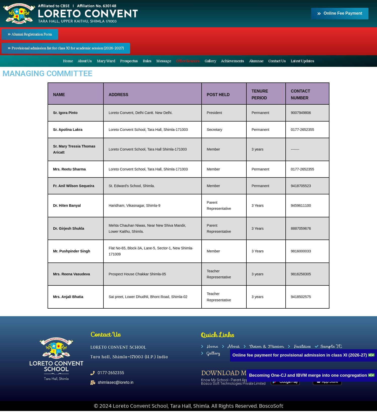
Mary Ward (106, 61)
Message (163, 61)
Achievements (232, 61)
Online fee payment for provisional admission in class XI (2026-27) (300, 355)
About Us (85, 61)
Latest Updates (302, 61)
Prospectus (129, 61)
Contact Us (277, 61)
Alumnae (256, 61)
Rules (147, 61)
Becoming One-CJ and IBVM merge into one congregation (308, 375)
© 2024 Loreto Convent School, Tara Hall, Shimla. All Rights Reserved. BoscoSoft (188, 406)
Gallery (210, 61)
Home (68, 61)
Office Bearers (188, 61)
